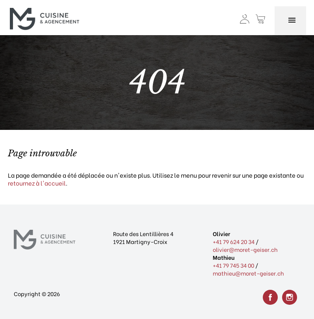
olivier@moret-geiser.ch (245, 249)
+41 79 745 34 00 (233, 265)
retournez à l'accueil (37, 182)
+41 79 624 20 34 (234, 241)
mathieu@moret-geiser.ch (248, 273)
